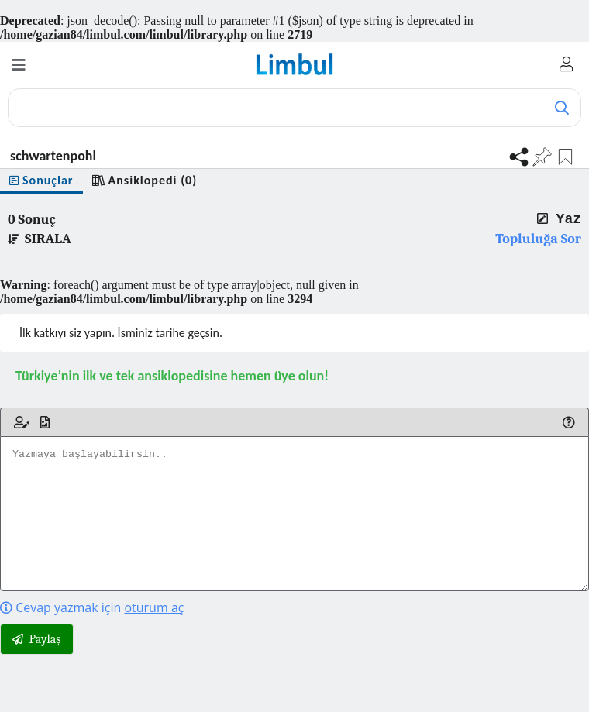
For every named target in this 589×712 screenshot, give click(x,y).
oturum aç (154, 607)
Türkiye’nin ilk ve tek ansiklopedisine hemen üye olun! (172, 375)
